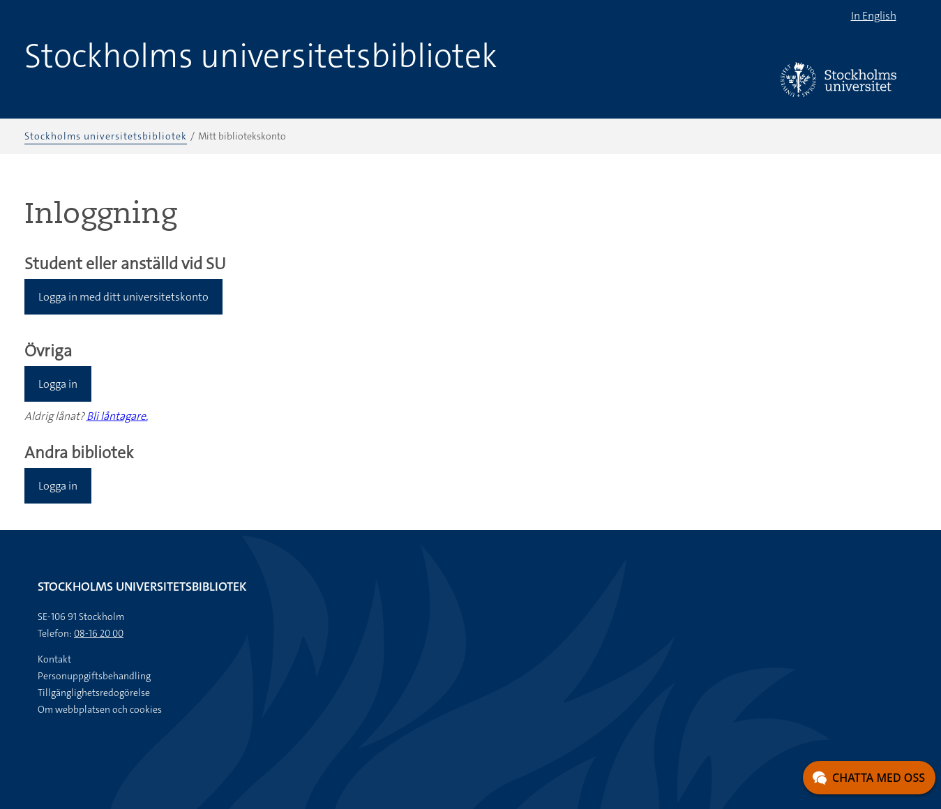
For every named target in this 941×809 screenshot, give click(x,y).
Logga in (57, 384)
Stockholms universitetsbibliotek (260, 55)
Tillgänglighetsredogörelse (94, 692)
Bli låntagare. (117, 416)
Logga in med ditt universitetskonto (123, 296)
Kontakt (54, 659)
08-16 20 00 (98, 633)
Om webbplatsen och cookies (100, 709)
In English (873, 15)
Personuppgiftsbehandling (94, 676)
